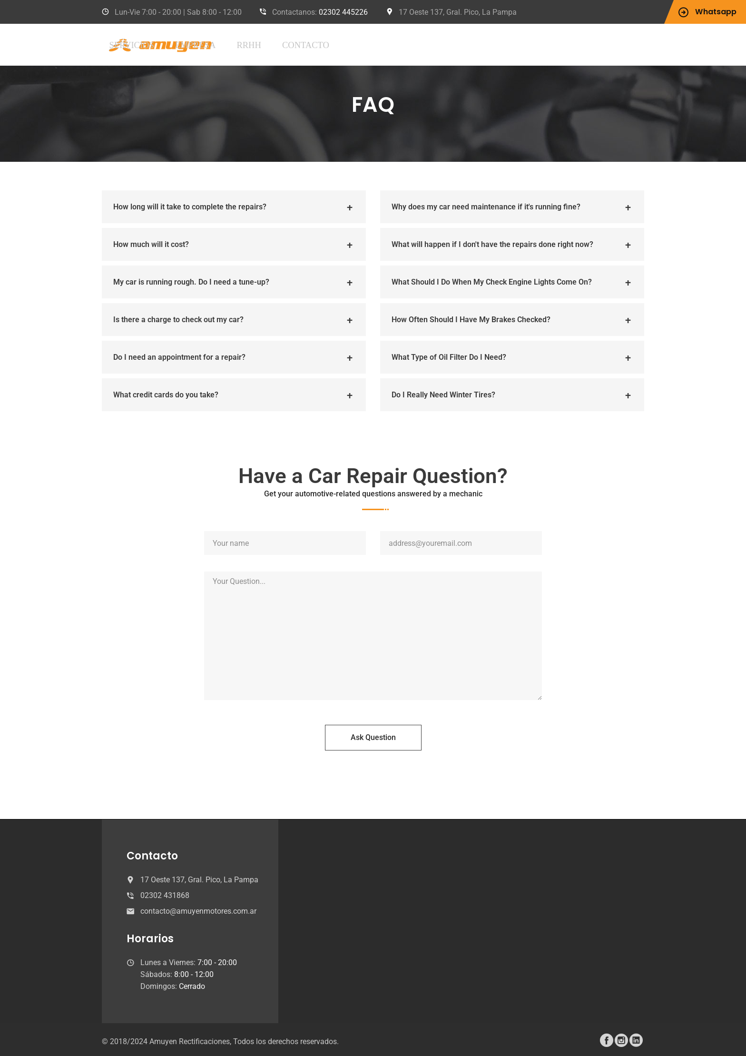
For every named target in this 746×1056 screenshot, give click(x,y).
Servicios (278, 44)
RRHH (370, 44)
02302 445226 (343, 12)
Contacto (416, 44)
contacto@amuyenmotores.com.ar (198, 910)
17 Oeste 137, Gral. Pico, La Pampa (458, 12)
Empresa (328, 44)
